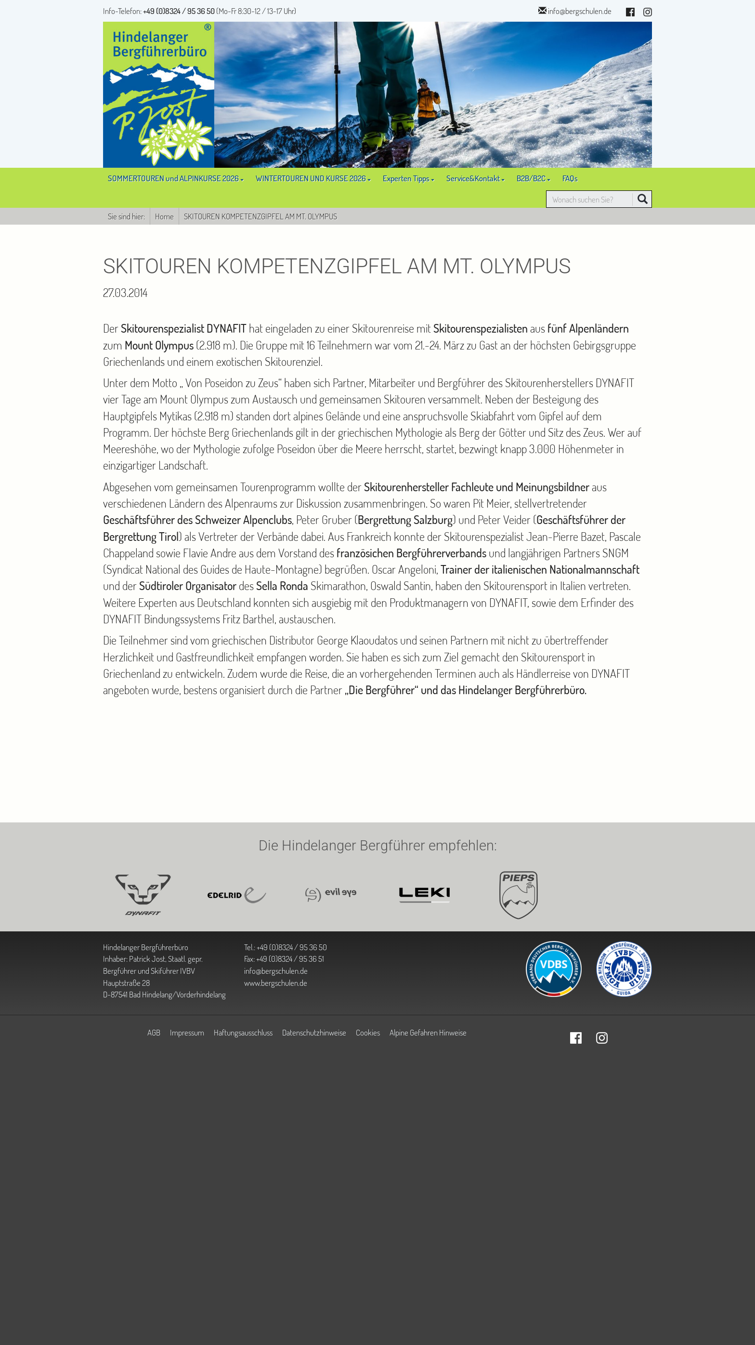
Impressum (187, 1032)
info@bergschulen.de (580, 10)
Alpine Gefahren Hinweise (428, 1032)
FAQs (570, 178)
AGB (153, 1032)
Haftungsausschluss (243, 1032)
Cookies (368, 1032)
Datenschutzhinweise (314, 1032)
